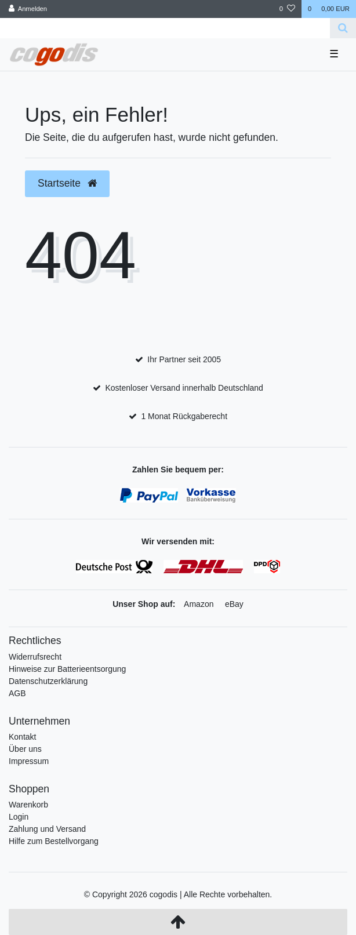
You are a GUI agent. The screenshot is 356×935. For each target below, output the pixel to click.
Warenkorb (28, 804)
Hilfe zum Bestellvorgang (54, 841)
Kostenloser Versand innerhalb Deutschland (184, 387)
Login (18, 816)
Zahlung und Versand (47, 829)
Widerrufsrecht (35, 656)
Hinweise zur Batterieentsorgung (67, 669)
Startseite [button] (67, 183)
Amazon (198, 604)
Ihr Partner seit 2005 (184, 359)
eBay (234, 604)
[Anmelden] (28, 9)
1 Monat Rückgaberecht (184, 416)
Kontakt (22, 736)
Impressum (29, 761)
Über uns (25, 749)
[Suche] (343, 28)
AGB (17, 693)
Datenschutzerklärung (48, 681)
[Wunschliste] (287, 9)
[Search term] (165, 28)
